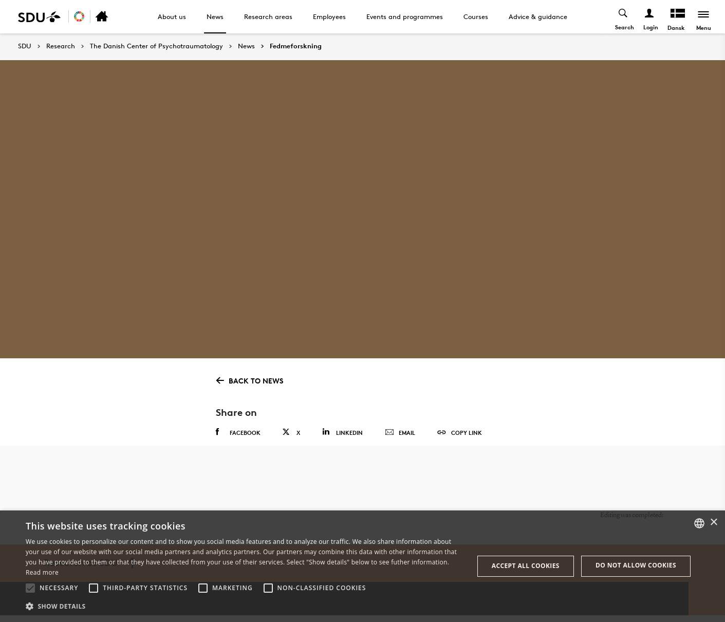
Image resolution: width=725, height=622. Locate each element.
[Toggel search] (622, 16)
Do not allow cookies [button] (636, 565)
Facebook (238, 432)
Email (400, 433)
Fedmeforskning (296, 46)
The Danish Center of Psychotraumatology (156, 46)
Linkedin (342, 432)
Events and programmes (404, 16)
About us (172, 16)
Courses (475, 16)
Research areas (268, 16)
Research (60, 46)
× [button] (713, 522)
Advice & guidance (538, 16)
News (215, 16)
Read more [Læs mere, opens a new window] (42, 572)
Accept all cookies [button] (526, 565)
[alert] (362, 566)
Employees (329, 16)
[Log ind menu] (649, 16)
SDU (24, 46)
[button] (30, 588)
